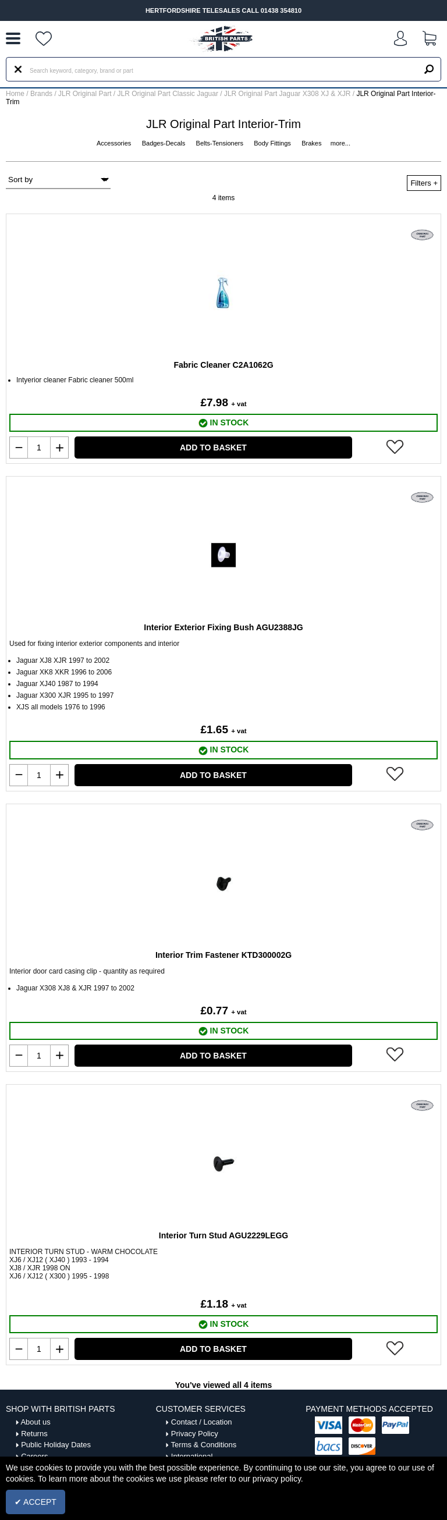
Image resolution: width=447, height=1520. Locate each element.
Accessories (115, 143)
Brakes (312, 143)
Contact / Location (201, 1422)
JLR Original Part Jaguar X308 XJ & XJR (288, 94)
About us (35, 1422)
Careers (34, 1456)
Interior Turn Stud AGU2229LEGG (223, 1235)
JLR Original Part (85, 94)
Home (15, 94)
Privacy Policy (194, 1433)
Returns (34, 1433)
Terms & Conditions (204, 1444)
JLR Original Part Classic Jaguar (169, 94)
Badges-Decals (164, 143)
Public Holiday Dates (56, 1444)
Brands (41, 94)
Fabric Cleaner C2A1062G (223, 365)
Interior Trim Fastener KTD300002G (223, 955)
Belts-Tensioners (220, 143)
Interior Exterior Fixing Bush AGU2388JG (223, 627)
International (192, 1456)
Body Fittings (273, 143)
